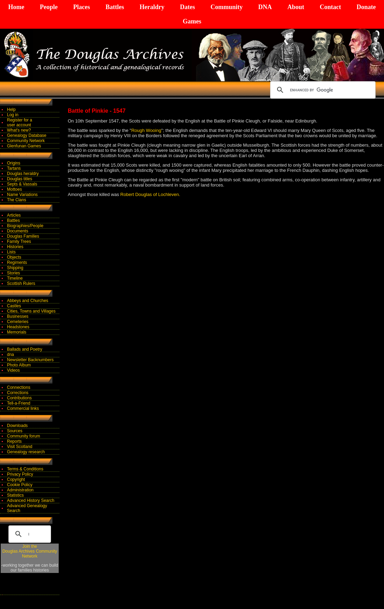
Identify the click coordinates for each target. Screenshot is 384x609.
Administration (20, 490)
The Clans (16, 199)
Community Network (26, 140)
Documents (17, 231)
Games (192, 21)
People (49, 7)
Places (81, 7)
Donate (366, 7)
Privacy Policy (20, 474)
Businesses (17, 316)
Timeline (15, 278)
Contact (330, 7)
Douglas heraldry (23, 173)
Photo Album (19, 365)
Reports (14, 441)
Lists (11, 252)
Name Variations (22, 194)
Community (226, 7)
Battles (115, 7)
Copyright (16, 479)
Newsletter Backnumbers (30, 359)
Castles (14, 305)
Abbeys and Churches (27, 300)
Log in (13, 114)
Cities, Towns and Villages (31, 311)
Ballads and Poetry (24, 349)
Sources (14, 430)
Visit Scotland (19, 446)
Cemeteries (17, 321)
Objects (14, 257)
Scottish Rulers (21, 283)
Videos (13, 370)
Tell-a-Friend (18, 403)
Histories (15, 246)
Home (16, 7)
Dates (187, 7)
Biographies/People (25, 225)
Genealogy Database (26, 135)
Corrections (17, 392)
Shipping (15, 267)
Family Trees (19, 241)
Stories (13, 273)
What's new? (19, 130)
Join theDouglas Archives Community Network (29, 551)
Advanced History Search (30, 500)
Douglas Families (23, 236)
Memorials (16, 332)
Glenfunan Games (24, 146)
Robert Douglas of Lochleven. (150, 194)
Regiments (17, 262)
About (295, 7)
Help (11, 109)
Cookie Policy (19, 484)
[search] (322, 90)
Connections (18, 387)
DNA (265, 7)
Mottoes (14, 189)
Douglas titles (19, 178)
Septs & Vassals (22, 184)
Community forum (23, 436)
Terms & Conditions (25, 469)
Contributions (19, 398)
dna (10, 354)
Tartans (14, 168)
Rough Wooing (146, 130)
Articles (14, 215)
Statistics (15, 495)
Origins (13, 163)
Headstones (18, 326)
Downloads (17, 425)
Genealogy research (26, 451)
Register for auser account (19, 122)
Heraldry (151, 7)
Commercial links (23, 408)
